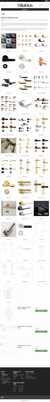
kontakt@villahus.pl (8, 379)
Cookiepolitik (27, 400)
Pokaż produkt (41, 310)
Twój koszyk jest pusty (44, 5)
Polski (42, 0)
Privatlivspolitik (22, 400)
